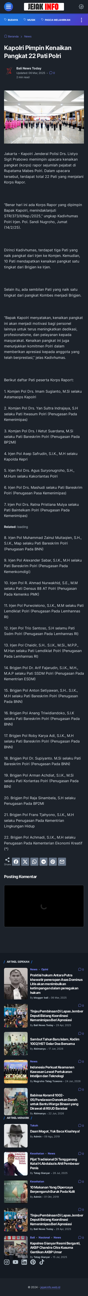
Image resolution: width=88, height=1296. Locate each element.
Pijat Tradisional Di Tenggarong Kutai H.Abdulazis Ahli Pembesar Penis (54, 1163)
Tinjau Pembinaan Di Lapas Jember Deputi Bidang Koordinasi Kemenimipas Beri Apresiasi (56, 1015)
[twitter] (25, 862)
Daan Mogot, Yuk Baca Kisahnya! (55, 1131)
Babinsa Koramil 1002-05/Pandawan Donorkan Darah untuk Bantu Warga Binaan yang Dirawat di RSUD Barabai (54, 1101)
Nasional (44, 1237)
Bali (32, 1237)
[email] (62, 862)
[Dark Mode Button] (81, 6)
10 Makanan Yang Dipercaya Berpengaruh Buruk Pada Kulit (52, 1189)
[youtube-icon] (15, 1262)
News (33, 969)
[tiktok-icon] (41, 1262)
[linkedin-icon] (24, 1262)
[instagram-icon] (6, 1262)
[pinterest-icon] (33, 1262)
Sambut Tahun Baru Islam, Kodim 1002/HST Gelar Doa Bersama (54, 1041)
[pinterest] (53, 862)
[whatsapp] (34, 862)
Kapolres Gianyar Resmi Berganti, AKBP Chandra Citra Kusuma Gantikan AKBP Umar (55, 1247)
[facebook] (16, 862)
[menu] (8, 6)
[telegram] (44, 862)
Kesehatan (37, 1153)
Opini (44, 969)
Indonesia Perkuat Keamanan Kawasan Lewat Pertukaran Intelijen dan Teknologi (52, 1071)
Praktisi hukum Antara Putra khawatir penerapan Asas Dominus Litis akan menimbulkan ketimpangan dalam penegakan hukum (56, 984)
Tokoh (34, 1125)
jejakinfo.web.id (50, 1287)
